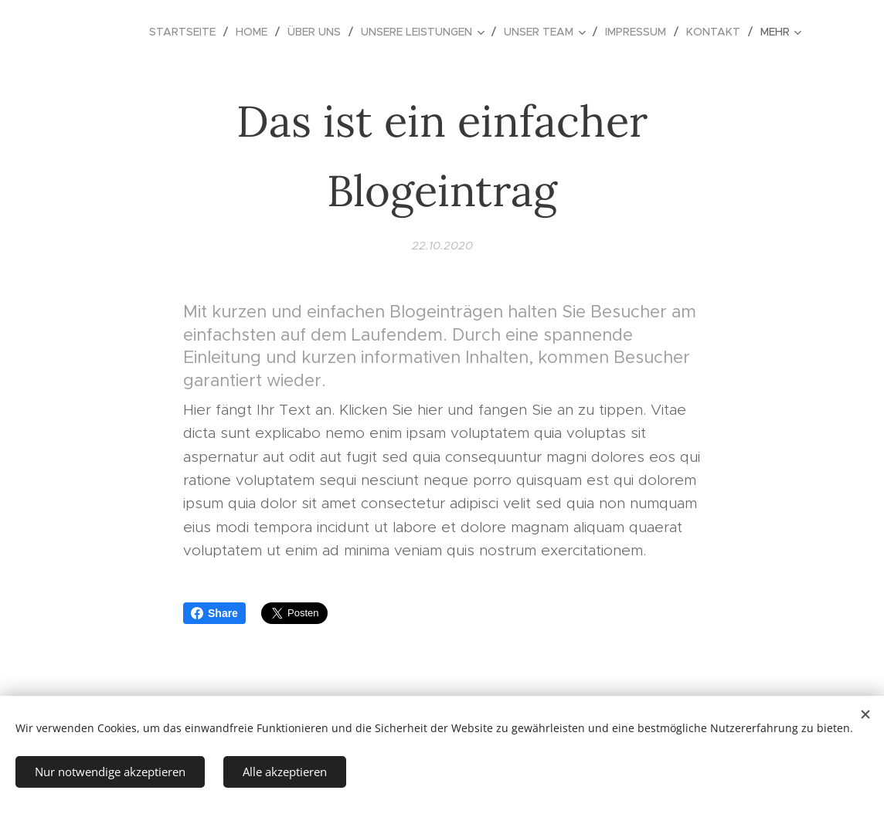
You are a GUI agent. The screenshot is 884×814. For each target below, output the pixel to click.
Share (214, 613)
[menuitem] (186, 31)
